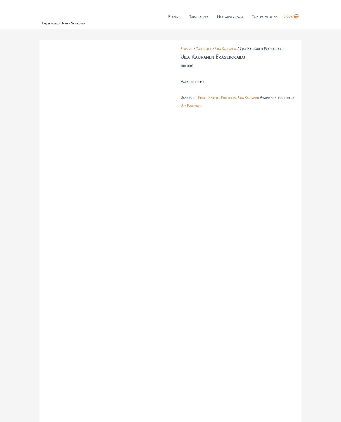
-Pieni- (201, 103)
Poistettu (230, 103)
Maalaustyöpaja (230, 19)
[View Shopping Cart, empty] (291, 19)
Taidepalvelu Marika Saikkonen (73, 28)
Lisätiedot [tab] (65, 119)
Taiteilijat (205, 54)
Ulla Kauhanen (228, 54)
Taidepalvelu (264, 19)
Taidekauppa (198, 19)
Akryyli (214, 103)
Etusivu (174, 19)
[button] (274, 19)
